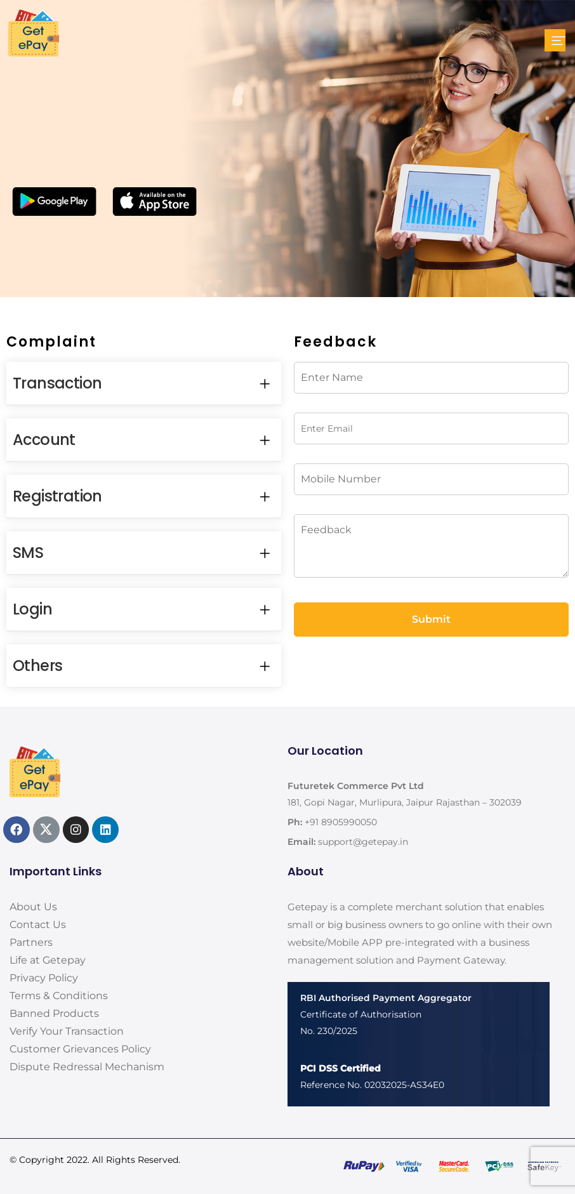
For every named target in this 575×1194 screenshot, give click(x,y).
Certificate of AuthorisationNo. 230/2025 (386, 1014)
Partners (31, 942)
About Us (33, 907)
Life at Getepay (48, 960)
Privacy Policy (44, 978)
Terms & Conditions (59, 996)
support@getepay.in (363, 841)
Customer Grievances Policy (80, 1049)
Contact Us (38, 925)
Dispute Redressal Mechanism (87, 1067)
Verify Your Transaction (67, 1031)
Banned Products (54, 1013)
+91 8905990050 (341, 822)
